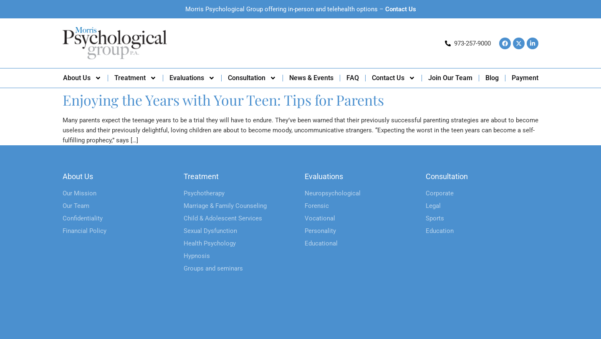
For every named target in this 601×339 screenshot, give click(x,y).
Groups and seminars (213, 268)
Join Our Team (450, 78)
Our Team (76, 206)
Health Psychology (210, 243)
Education (440, 231)
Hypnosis (197, 256)
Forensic (317, 206)
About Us (82, 78)
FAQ (352, 78)
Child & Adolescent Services (223, 218)
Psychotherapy (204, 193)
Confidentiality (83, 218)
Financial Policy (84, 231)
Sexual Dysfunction (210, 231)
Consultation (252, 78)
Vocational (320, 218)
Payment (525, 78)
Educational (321, 243)
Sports (435, 218)
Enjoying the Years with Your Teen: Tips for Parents (223, 99)
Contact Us (400, 9)
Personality (320, 231)
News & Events (311, 78)
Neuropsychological (333, 193)
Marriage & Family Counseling (225, 206)
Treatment (135, 78)
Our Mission (79, 193)
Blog (492, 78)
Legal (433, 206)
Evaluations (192, 78)
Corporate (440, 193)
